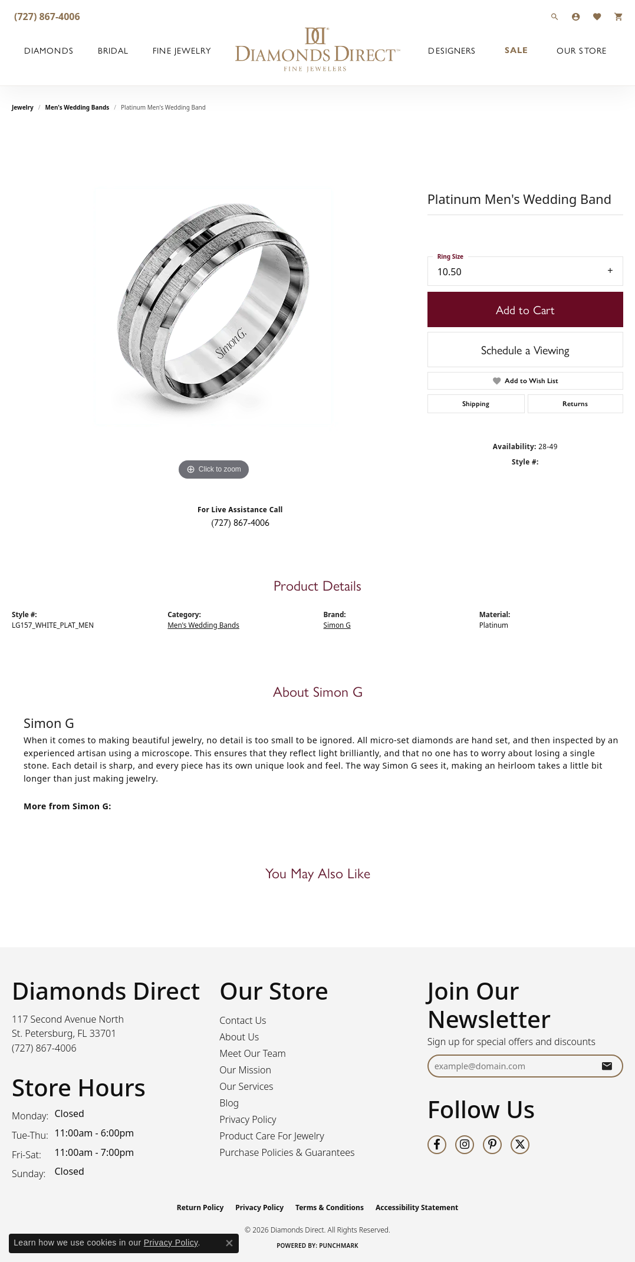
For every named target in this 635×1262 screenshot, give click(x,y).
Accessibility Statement (417, 1207)
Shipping (475, 404)
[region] (213, 306)
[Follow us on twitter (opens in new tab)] (520, 1144)
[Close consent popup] (229, 1243)
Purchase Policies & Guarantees (286, 1152)
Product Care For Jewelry (271, 1135)
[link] (46, 16)
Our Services (246, 1086)
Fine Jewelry (181, 50)
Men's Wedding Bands (77, 107)
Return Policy (200, 1207)
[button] (555, 16)
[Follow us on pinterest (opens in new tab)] (492, 1144)
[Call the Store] (44, 1048)
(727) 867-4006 (240, 522)
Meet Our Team (252, 1053)
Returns (575, 404)
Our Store (582, 50)
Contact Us (242, 1020)
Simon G (337, 625)
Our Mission (245, 1069)
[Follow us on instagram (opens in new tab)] (464, 1144)
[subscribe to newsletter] (606, 1066)
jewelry (23, 107)
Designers (452, 50)
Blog (229, 1102)
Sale (516, 50)
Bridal (113, 50)
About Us (239, 1036)
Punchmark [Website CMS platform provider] (338, 1245)
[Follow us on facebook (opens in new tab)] (436, 1144)
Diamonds (49, 50)
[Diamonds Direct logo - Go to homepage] (317, 50)
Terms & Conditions (329, 1207)
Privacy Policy (247, 1119)
